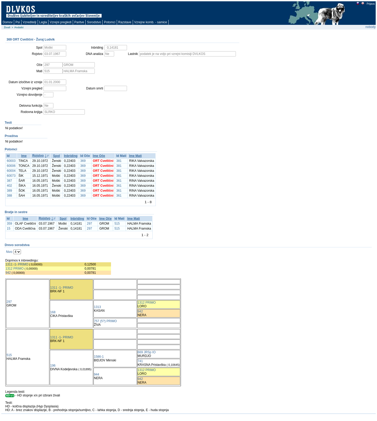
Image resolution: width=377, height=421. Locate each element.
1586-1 (99, 357)
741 (140, 361)
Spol (56, 156)
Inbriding (70, 156)
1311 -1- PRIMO (16, 264)
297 (89, 223)
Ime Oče (99, 156)
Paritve (79, 22)
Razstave (124, 22)
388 (9, 195)
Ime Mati (135, 156)
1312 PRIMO (14, 268)
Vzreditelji (29, 22)
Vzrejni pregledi (60, 22)
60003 (11, 161)
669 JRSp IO (147, 352)
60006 (11, 166)
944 (96, 374)
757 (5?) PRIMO (105, 321)
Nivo (9, 252)
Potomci (109, 22)
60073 (11, 176)
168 (53, 312)
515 (117, 223)
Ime (24, 156)
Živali (7, 27)
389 (9, 190)
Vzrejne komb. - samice (150, 22)
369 (83, 161)
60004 (11, 171)
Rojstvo (38, 155)
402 (9, 185)
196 (53, 365)
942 (8, 273)
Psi (17, 22)
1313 (97, 307)
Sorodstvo (94, 22)
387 (9, 181)
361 (118, 181)
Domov (8, 22)
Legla (43, 22)
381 (118, 161)
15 (8, 228)
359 (9, 223)
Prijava (370, 3)
